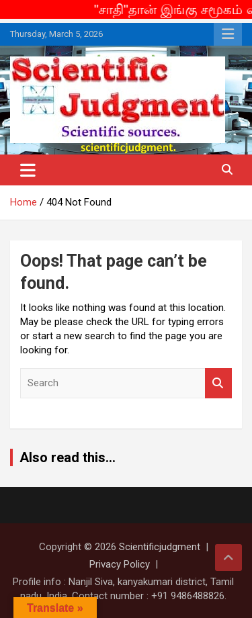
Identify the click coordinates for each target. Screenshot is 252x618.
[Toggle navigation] (28, 169)
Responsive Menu (228, 34)
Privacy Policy (119, 564)
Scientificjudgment (159, 547)
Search (218, 383)
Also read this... (67, 457)
